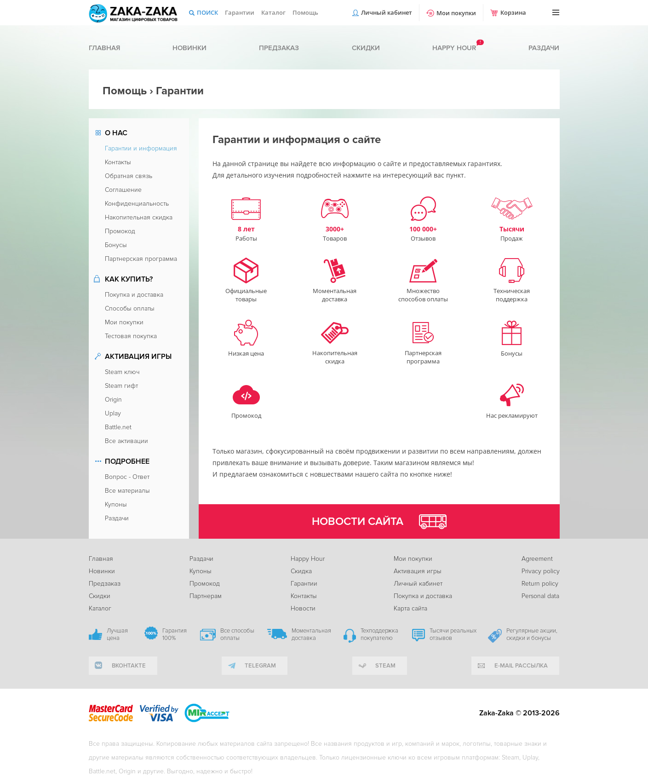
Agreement (537, 559)
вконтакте (129, 665)
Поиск (207, 12)
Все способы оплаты (237, 634)
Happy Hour (308, 559)
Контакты (118, 162)
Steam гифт (121, 386)
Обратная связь (128, 176)
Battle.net (118, 427)
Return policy (540, 583)
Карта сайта (410, 608)
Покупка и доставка (134, 295)
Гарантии (239, 12)
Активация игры (418, 571)
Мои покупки (456, 13)
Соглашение (123, 190)
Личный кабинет (386, 12)
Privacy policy (541, 571)
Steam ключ (122, 372)
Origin (113, 399)
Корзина (513, 12)
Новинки (189, 48)
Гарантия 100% (174, 634)
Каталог (273, 12)
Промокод (120, 231)
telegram (260, 665)
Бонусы (116, 245)
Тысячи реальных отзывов (453, 634)
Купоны (116, 504)
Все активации (126, 441)
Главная (104, 48)
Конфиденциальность (137, 203)
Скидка (301, 571)
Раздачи (543, 48)
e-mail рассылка (521, 665)
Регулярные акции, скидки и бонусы (531, 634)
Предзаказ (279, 48)
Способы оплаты (130, 308)
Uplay (113, 413)
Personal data (540, 596)
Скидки (366, 48)
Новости (303, 608)
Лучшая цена (117, 634)
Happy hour (454, 48)
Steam (385, 665)
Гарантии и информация (141, 148)
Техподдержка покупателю (379, 634)
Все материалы (127, 491)
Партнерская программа (141, 259)
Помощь (305, 12)
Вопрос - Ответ (127, 477)
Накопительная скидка (138, 217)
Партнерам (205, 596)
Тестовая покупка (131, 336)
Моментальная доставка (311, 634)
